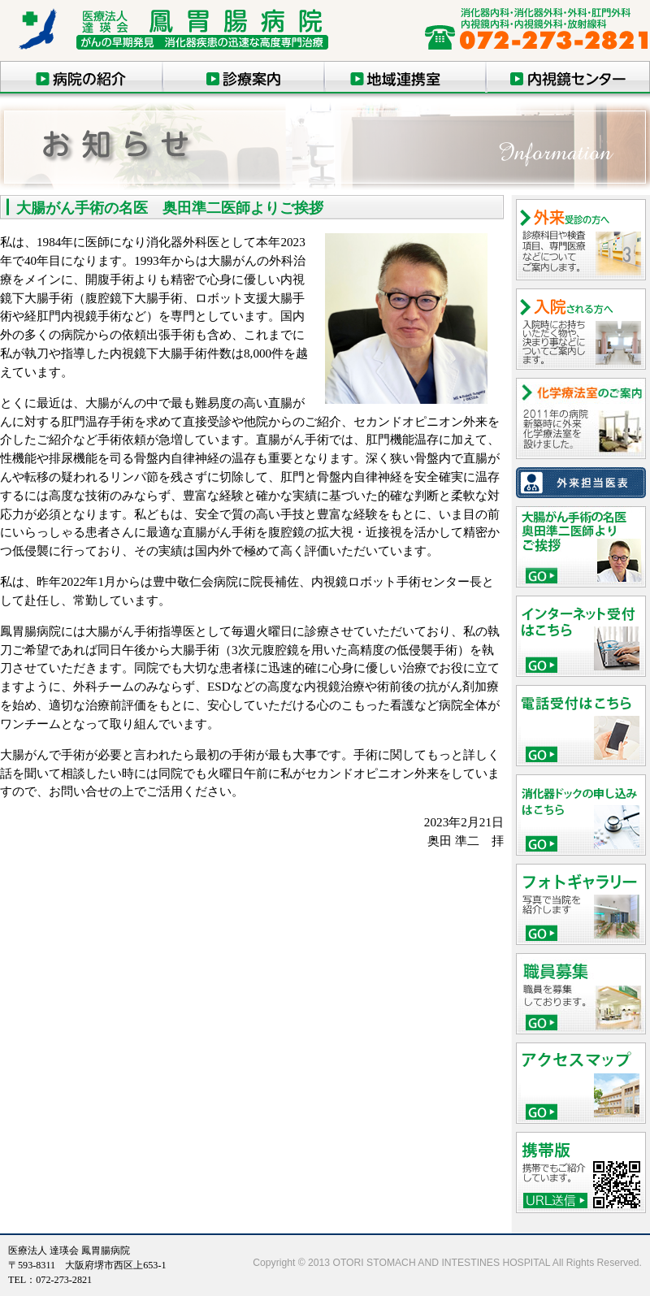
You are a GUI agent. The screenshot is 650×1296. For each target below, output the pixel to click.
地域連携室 (406, 77)
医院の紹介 (81, 77)
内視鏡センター (568, 77)
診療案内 (244, 77)
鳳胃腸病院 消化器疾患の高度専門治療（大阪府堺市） (183, 34)
